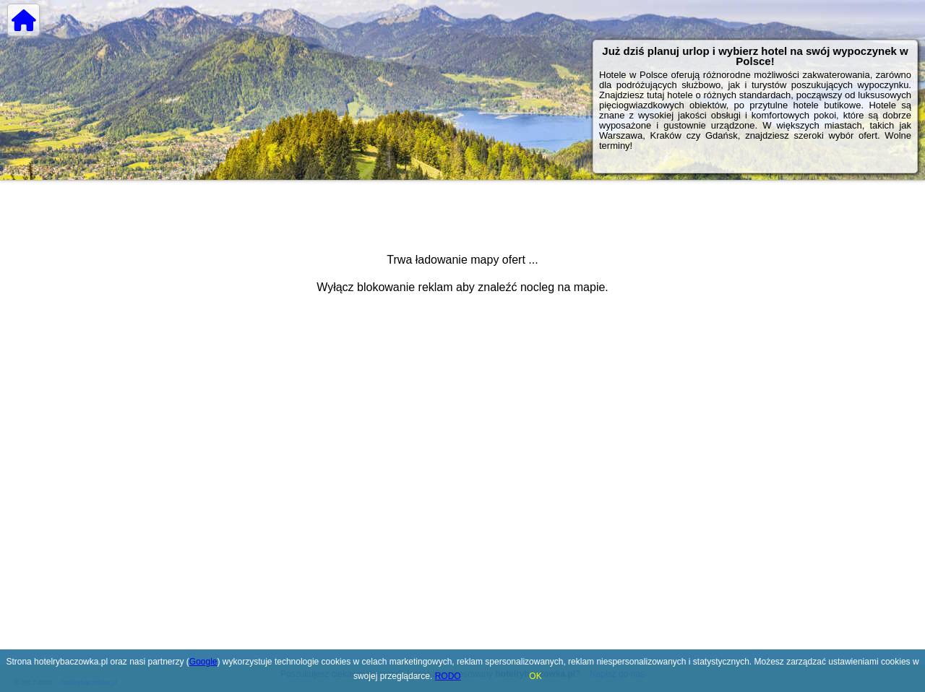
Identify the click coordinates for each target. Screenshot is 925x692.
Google (203, 662)
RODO (448, 676)
